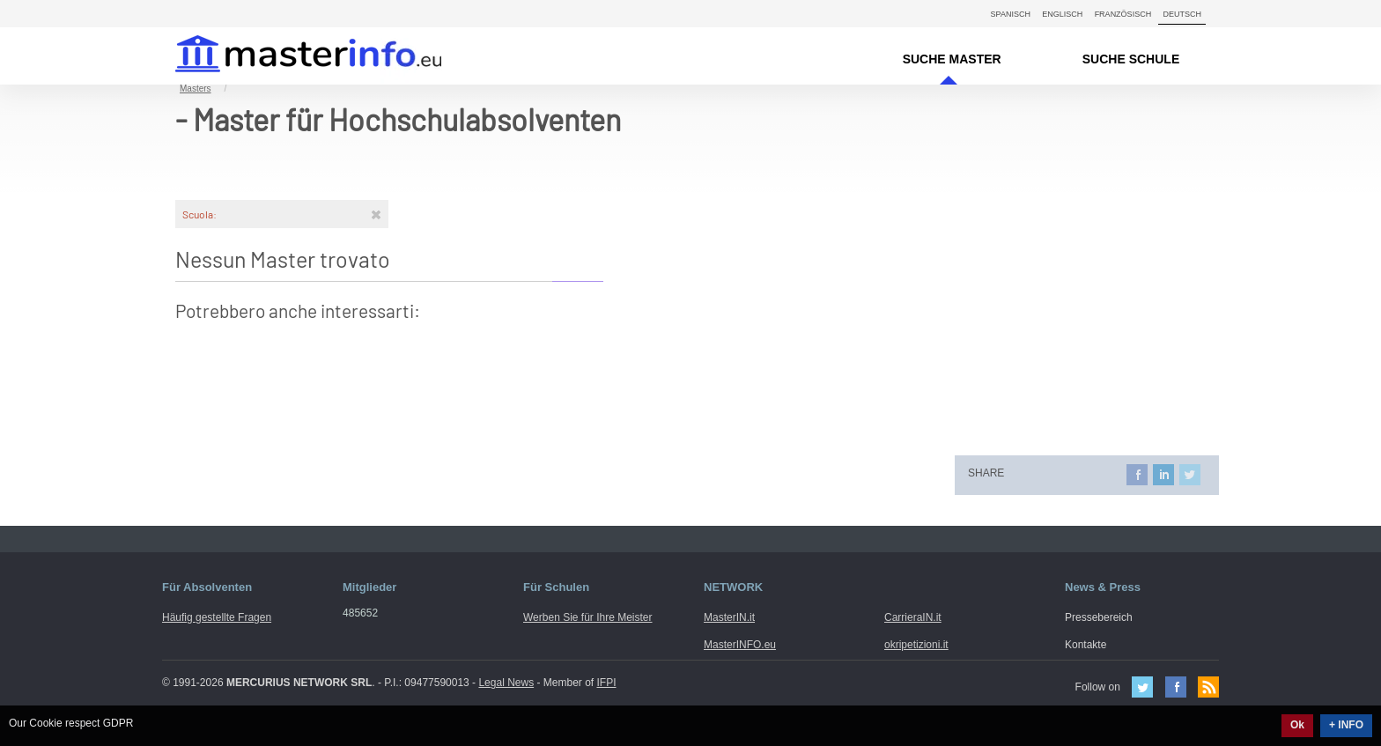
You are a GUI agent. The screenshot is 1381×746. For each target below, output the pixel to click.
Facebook (1175, 687)
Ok (1297, 725)
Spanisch (1010, 14)
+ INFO (1346, 725)
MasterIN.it (287, 56)
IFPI (607, 682)
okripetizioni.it (916, 645)
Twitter (1142, 687)
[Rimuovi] (376, 214)
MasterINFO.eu (740, 645)
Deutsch (1182, 14)
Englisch (1062, 14)
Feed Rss (1208, 687)
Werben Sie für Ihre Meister (588, 617)
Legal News (506, 682)
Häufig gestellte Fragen (216, 617)
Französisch (1123, 14)
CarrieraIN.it (913, 617)
